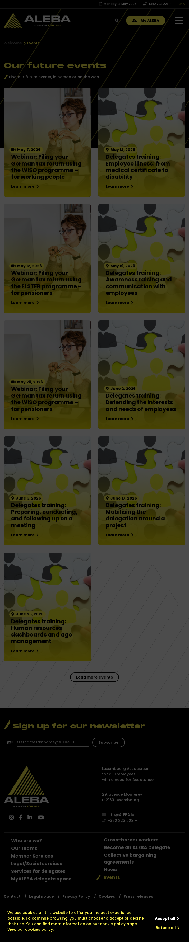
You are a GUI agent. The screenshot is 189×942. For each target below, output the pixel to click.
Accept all (165, 918)
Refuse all (166, 927)
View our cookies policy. (30, 929)
